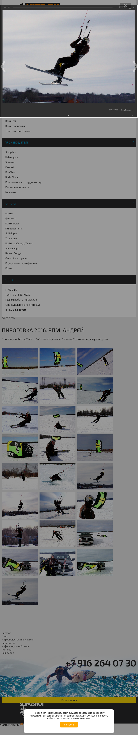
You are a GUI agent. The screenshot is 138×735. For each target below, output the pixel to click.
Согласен (69, 724)
